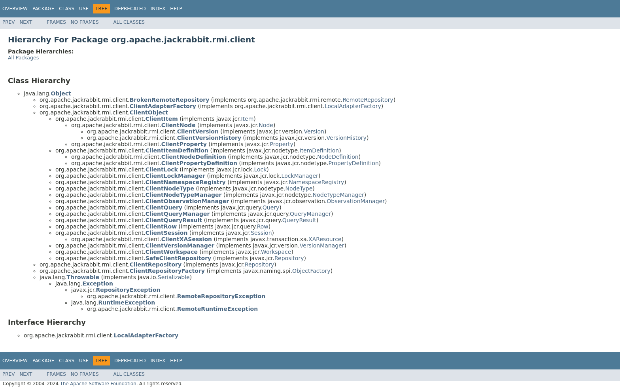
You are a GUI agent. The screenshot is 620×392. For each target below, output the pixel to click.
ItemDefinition (319, 150)
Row (262, 226)
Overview (15, 8)
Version (314, 131)
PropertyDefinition (354, 163)
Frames (56, 22)
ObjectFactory (311, 271)
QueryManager (310, 214)
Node (266, 125)
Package (43, 8)
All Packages (23, 58)
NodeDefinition (337, 157)
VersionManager (322, 245)
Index (158, 8)
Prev (8, 22)
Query (271, 207)
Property (281, 144)
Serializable (174, 277)
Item (247, 119)
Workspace (276, 252)
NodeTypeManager (338, 195)
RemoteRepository (367, 100)
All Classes (129, 22)
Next (25, 22)
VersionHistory (347, 138)
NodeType (299, 188)
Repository (289, 258)
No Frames (85, 22)
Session (261, 233)
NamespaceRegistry (316, 182)
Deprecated (130, 8)
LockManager (300, 176)
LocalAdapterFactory (353, 106)
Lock (260, 169)
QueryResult (299, 220)
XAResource (324, 239)
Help (176, 8)
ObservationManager (356, 201)
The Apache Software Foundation (98, 383)
